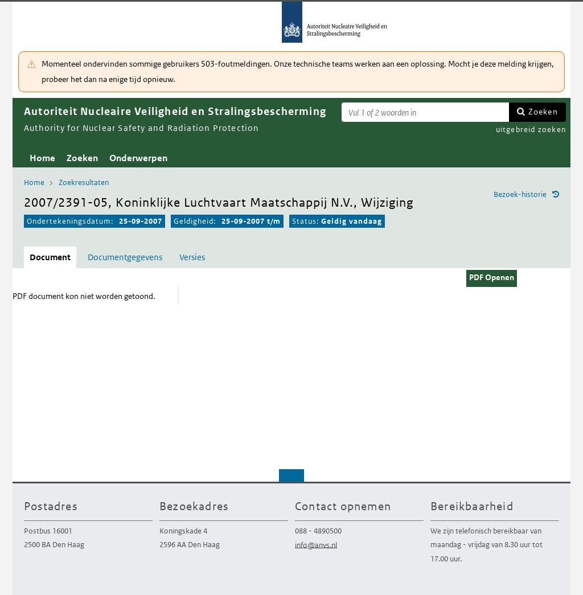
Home (42, 158)
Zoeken (543, 111)
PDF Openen (491, 277)
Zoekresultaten (84, 182)
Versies (192, 257)
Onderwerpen (138, 158)
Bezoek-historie (520, 194)
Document (50, 257)
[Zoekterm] (425, 112)
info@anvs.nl (316, 544)
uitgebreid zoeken (531, 129)
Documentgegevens (125, 257)
